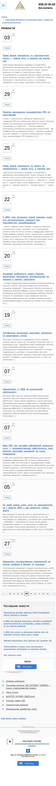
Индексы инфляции (15, 681)
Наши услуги (12, 692)
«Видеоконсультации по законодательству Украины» (32, 745)
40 (10, 594)
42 (18, 594)
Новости (27, 661)
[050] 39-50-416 (46, 4)
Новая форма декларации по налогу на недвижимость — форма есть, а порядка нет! (26, 167)
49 (47, 594)
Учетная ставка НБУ (15, 700)
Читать (7, 48)
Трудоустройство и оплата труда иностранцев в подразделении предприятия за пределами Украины (25, 647)
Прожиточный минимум (17, 705)
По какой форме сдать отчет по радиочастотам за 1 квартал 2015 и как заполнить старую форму (28, 508)
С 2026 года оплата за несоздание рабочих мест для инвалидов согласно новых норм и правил (26, 633)
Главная (4, 17)
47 (39, 594)
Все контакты (45, 7)
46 (35, 594)
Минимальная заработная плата (21, 709)
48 (43, 594)
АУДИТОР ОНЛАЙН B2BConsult (20, 696)
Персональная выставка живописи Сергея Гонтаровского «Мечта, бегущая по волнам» (27, 613)
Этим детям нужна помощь (13, 718)
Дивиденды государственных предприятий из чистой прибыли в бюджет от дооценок (26, 563)
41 (14, 594)
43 (22, 594)
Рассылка (27, 667)
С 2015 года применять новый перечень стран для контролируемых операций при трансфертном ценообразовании (27, 220)
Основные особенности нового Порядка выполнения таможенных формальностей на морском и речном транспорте (26, 276)
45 (31, 594)
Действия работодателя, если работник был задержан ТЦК (28, 640)
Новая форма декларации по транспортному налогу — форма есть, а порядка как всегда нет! (26, 58)
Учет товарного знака (12, 655)
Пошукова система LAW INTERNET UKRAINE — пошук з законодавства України (28, 687)
